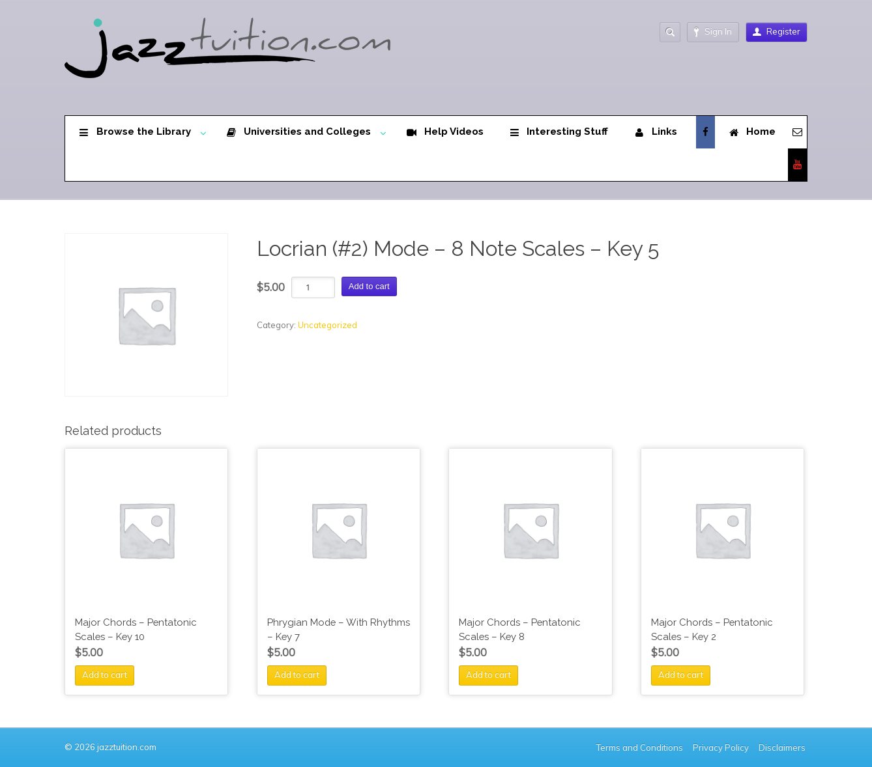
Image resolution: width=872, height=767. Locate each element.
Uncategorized (327, 325)
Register (776, 31)
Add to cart (369, 286)
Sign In (713, 31)
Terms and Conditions (639, 747)
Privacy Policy (721, 747)
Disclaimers (783, 747)
